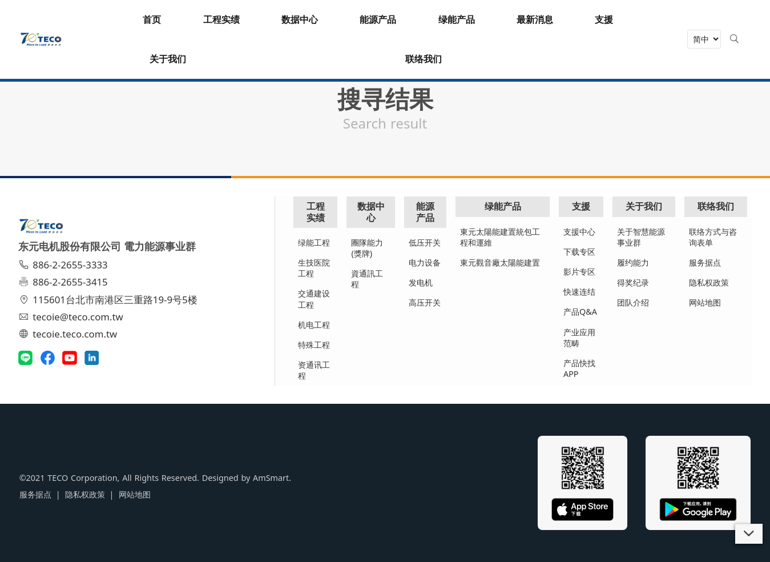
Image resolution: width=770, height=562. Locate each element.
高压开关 (425, 302)
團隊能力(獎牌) (368, 248)
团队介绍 (633, 302)
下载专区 (579, 251)
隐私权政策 (709, 282)
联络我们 (716, 206)
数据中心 (371, 211)
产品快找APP (579, 368)
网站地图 (705, 302)
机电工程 (314, 324)
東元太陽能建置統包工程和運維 (501, 237)
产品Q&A (580, 311)
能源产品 (426, 211)
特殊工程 (314, 344)
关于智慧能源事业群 (641, 237)
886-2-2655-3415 (64, 281)
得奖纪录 (633, 282)
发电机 (421, 282)
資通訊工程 (368, 279)
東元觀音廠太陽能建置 (501, 262)
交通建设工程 (314, 299)
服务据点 (705, 262)
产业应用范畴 (579, 337)
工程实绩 (316, 211)
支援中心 (579, 231)
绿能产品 (503, 206)
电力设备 (425, 262)
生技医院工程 (314, 268)
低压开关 (425, 242)
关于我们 (644, 206)
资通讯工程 (314, 370)
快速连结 (579, 291)
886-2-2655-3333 (64, 264)
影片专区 (579, 271)
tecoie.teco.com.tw (69, 333)
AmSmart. (271, 477)
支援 (581, 206)
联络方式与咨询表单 (713, 237)
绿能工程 (314, 242)
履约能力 (633, 262)
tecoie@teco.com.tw (72, 316)
